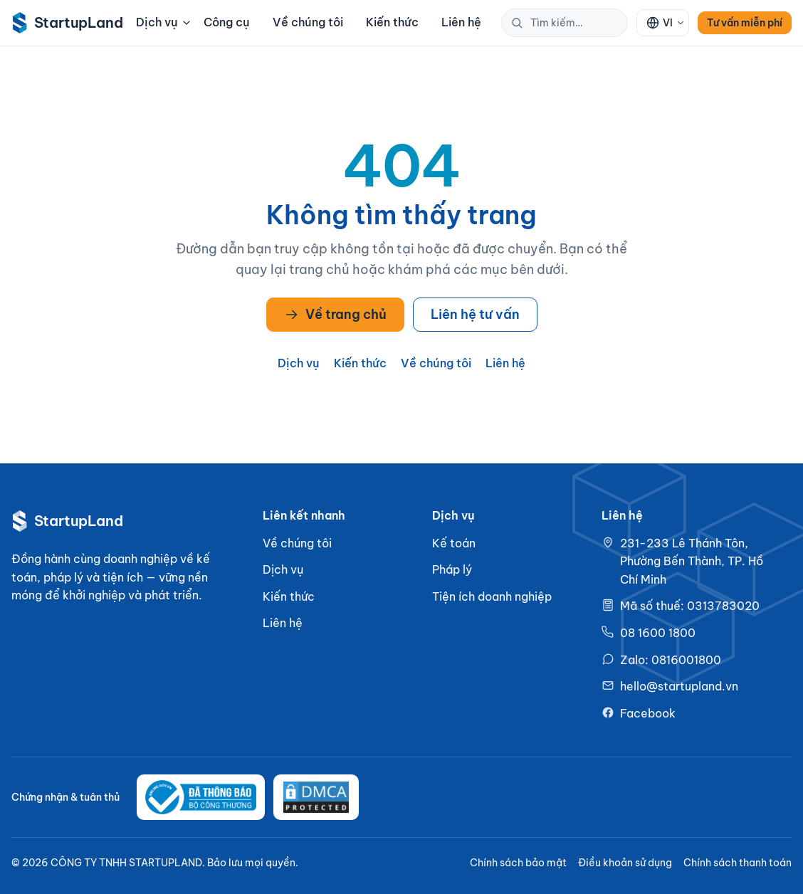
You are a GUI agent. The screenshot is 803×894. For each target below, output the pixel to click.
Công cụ (227, 22)
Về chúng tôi (308, 22)
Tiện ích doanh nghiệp (492, 596)
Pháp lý (452, 569)
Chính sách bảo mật (518, 862)
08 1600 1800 (658, 633)
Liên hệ (461, 22)
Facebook (648, 713)
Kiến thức (392, 22)
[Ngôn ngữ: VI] (662, 22)
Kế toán (454, 543)
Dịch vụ (162, 22)
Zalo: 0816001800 (670, 660)
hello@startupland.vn (679, 686)
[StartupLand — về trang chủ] (63, 23)
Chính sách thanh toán (737, 862)
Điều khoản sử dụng (625, 862)
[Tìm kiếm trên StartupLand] (580, 22)
